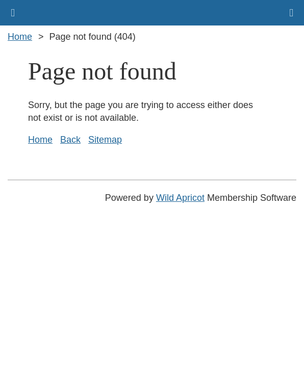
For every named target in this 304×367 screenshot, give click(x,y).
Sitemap (105, 140)
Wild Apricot (180, 198)
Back (70, 140)
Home (20, 37)
